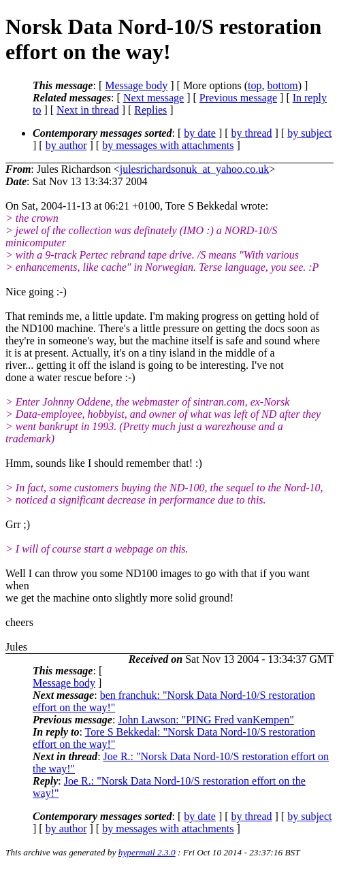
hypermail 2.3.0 (147, 852)
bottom (282, 85)
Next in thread (87, 110)
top (254, 85)
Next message (153, 97)
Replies (150, 110)
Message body (136, 85)
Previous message (238, 97)
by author (66, 145)
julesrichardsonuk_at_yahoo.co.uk (195, 169)
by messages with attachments (167, 145)
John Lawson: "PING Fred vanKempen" (205, 719)
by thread (251, 133)
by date (200, 133)
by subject (309, 133)
